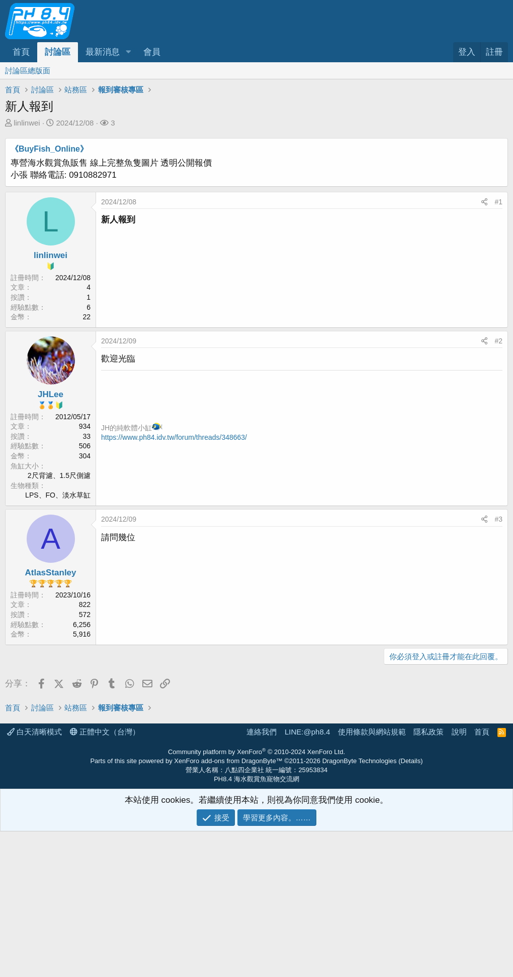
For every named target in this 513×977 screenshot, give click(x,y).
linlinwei (27, 122)
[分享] (484, 202)
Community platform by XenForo (256, 897)
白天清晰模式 (34, 877)
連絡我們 (261, 877)
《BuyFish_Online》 (49, 149)
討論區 (57, 52)
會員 (151, 52)
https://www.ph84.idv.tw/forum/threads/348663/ (174, 437)
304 (85, 456)
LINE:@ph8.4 (307, 877)
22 (86, 317)
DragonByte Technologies (359, 906)
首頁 (21, 52)
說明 (459, 877)
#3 (498, 519)
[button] (128, 52)
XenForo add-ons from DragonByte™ (228, 906)
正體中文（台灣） (105, 877)
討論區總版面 (27, 70)
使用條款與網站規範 (372, 877)
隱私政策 (428, 877)
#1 (498, 202)
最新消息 (103, 52)
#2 (498, 341)
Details (411, 906)
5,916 (82, 634)
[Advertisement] (256, 745)
